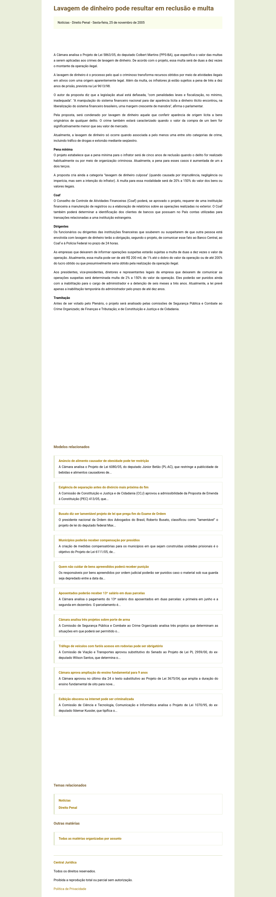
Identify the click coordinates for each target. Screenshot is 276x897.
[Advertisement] (138, 38)
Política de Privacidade (70, 889)
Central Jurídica (65, 862)
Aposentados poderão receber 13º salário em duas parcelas (102, 593)
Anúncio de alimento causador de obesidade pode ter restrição (104, 461)
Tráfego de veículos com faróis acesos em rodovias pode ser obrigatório (111, 646)
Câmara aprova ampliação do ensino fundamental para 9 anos (103, 672)
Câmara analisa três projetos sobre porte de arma (94, 620)
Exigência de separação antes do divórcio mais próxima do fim (103, 487)
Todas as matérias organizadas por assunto (90, 838)
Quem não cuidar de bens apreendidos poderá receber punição (104, 567)
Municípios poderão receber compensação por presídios (99, 540)
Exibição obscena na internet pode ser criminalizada (96, 699)
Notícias (65, 800)
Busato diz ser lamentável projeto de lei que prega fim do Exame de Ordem (112, 514)
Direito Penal (68, 808)
